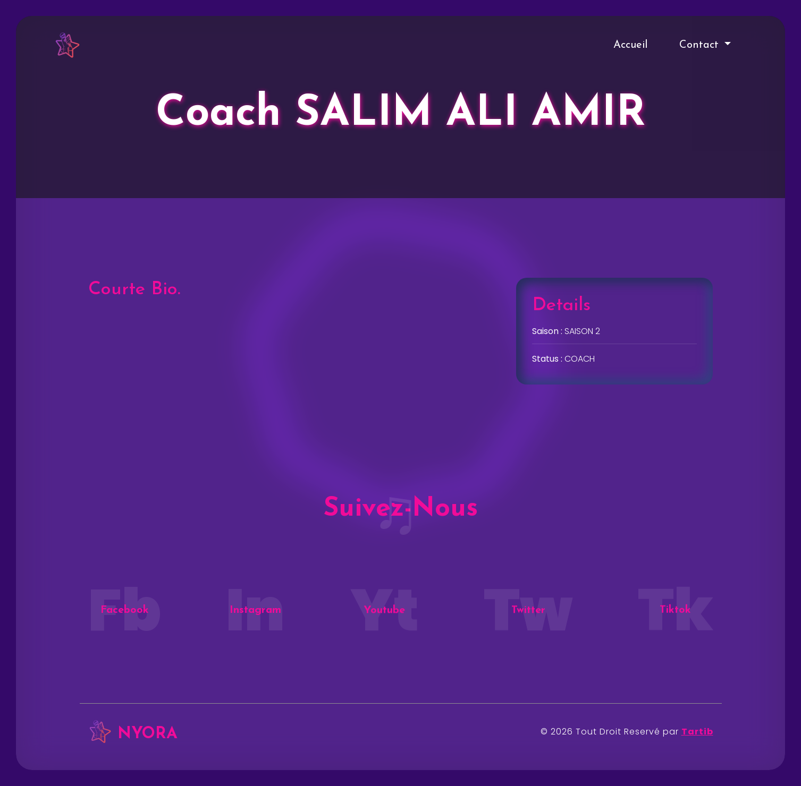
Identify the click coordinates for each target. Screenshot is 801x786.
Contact (700, 45)
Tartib (697, 731)
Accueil (630, 45)
